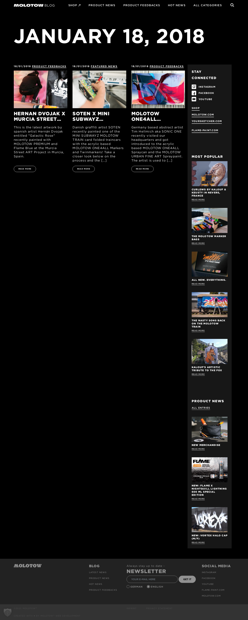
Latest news (98, 572)
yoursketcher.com (207, 121)
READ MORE (25, 169)
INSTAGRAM (207, 86)
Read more (198, 199)
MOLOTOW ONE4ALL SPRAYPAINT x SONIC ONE (150, 116)
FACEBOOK (206, 93)
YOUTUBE (205, 99)
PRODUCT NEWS (102, 5)
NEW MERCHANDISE (206, 445)
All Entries (201, 407)
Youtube (208, 584)
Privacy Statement (159, 608)
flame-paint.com (205, 130)
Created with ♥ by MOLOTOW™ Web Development (47, 615)
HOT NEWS (176, 5)
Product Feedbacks (141, 5)
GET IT (187, 579)
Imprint (132, 608)
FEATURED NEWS (104, 66)
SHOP (72, 5)
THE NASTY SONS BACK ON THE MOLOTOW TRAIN (208, 323)
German (136, 586)
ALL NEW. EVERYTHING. (209, 280)
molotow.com (203, 114)
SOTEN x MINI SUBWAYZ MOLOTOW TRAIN (96, 116)
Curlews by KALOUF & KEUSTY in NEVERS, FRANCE (209, 192)
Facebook (209, 578)
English (157, 586)
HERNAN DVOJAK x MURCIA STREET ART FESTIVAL (39, 116)
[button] (7, 612)
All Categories (207, 5)
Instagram (209, 572)
